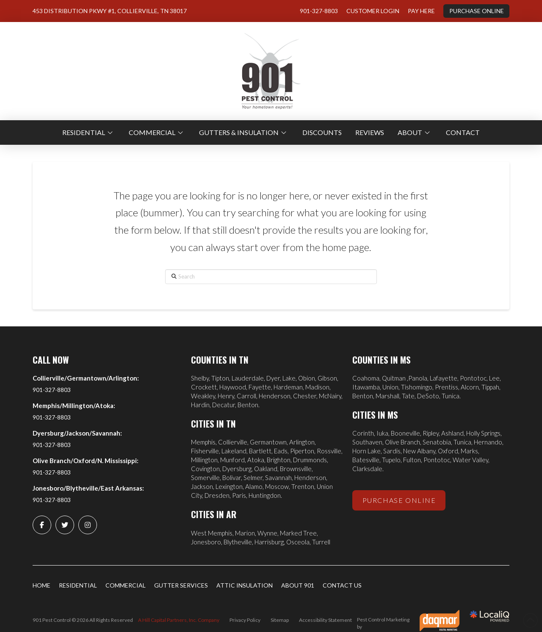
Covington (205, 468)
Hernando (488, 442)
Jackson (202, 486)
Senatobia (437, 442)
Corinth (363, 433)
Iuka (382, 433)
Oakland (265, 468)
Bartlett (260, 451)
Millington (204, 460)
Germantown (268, 442)
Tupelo (391, 460)
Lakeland (233, 451)
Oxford (448, 451)
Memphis (203, 442)
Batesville (365, 460)
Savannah (278, 477)
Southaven (367, 442)
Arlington (302, 442)
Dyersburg (237, 468)
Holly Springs (483, 433)
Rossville (329, 451)
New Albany (419, 451)
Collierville (232, 442)
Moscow (277, 486)
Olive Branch (402, 442)
